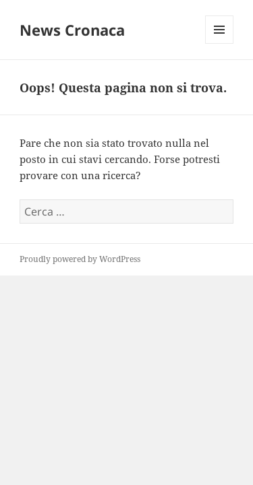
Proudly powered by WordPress (80, 259)
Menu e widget (219, 43)
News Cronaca (72, 30)
